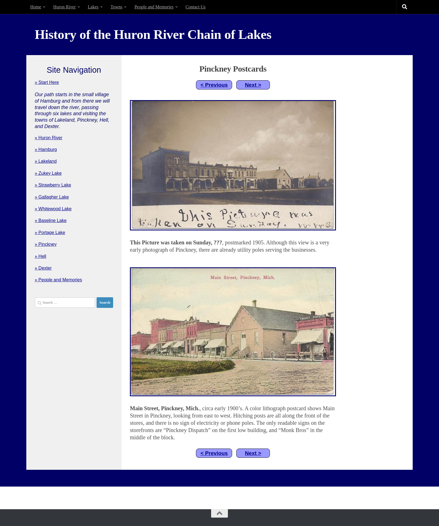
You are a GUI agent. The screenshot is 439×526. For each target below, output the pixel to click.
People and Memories (154, 6)
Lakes (93, 6)
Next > (253, 85)
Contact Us (196, 6)
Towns (116, 6)
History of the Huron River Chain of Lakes (153, 34)
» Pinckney (46, 244)
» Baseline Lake (51, 220)
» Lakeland (46, 161)
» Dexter (43, 268)
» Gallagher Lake (52, 197)
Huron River (64, 6)
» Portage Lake (50, 232)
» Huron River (48, 137)
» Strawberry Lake (53, 185)
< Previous (214, 85)
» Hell (40, 256)
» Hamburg (46, 149)
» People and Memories (58, 279)
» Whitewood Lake (53, 208)
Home (35, 6)
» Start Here (47, 82)
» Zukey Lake (48, 173)
